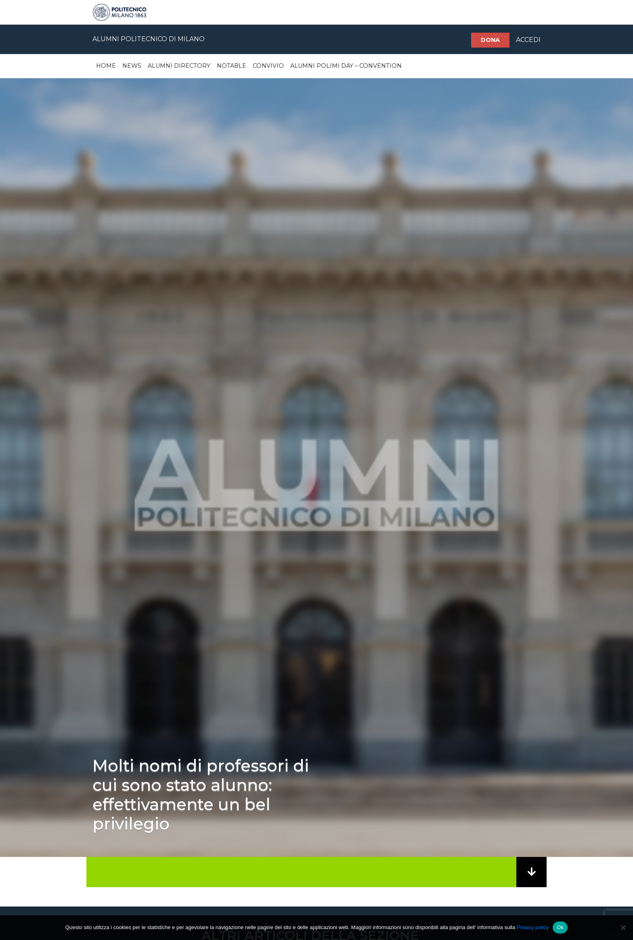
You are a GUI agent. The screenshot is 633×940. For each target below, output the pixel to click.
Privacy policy (533, 927)
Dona (490, 40)
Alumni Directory (179, 65)
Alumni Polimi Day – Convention (346, 65)
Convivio (268, 65)
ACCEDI (528, 40)
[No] (623, 927)
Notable (231, 65)
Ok (560, 927)
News (131, 65)
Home (106, 65)
